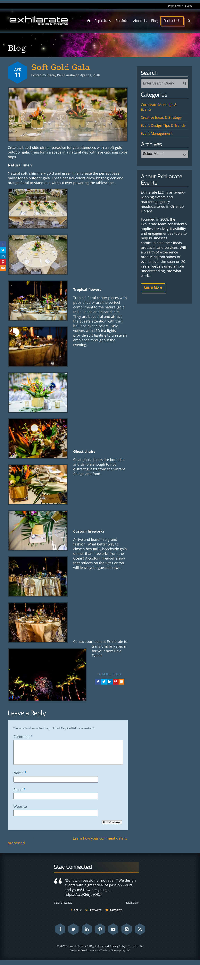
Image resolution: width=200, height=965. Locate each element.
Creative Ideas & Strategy (161, 117)
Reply (77, 914)
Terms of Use (135, 950)
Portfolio (122, 20)
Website (20, 811)
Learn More (153, 287)
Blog (154, 20)
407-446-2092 (184, 5)
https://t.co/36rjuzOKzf (83, 899)
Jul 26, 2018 (132, 907)
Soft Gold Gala (60, 67)
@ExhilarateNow (63, 907)
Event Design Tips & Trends (163, 125)
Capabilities (103, 20)
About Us (140, 20)
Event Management (156, 133)
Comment (23, 736)
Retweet (96, 914)
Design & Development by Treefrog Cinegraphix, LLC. (100, 955)
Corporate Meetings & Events (159, 107)
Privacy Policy (118, 950)
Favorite (116, 914)
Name (19, 777)
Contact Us (171, 21)
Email (19, 794)
